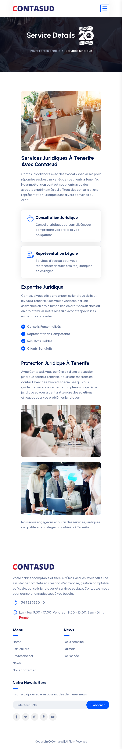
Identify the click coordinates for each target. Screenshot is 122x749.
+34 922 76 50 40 (32, 602)
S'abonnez (98, 705)
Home (17, 642)
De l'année (71, 656)
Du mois (69, 649)
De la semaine (74, 642)
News (17, 663)
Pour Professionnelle (45, 51)
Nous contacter (24, 670)
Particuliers (21, 649)
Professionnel (23, 656)
